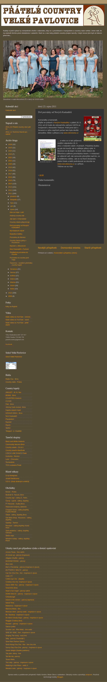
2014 (10, 184)
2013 (10, 187)
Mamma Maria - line (13, 609)
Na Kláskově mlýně (17, 231)
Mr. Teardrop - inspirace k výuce (17, 615)
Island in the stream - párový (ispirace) (20, 600)
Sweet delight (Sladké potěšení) (17, 650)
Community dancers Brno (15, 444)
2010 (10, 293)
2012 (10, 190)
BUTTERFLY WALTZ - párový (17, 570)
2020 (10, 164)
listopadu (13, 199)
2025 (10, 148)
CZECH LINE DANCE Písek (16, 453)
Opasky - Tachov (12, 523)
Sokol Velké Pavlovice (14, 357)
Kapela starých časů (13, 410)
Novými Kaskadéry (62, 123)
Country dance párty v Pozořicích (18, 241)
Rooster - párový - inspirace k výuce (19, 624)
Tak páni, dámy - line (13, 653)
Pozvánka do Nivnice (18, 237)
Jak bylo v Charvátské (18, 219)
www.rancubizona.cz (65, 164)
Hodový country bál (17, 216)
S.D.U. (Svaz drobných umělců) (17, 481)
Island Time (10, 603)
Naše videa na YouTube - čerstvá (18, 317)
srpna (12, 209)
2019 (10, 167)
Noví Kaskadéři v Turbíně (19, 249)
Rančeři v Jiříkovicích (18, 246)
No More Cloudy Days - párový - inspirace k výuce (24, 618)
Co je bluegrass (11, 475)
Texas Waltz (10, 659)
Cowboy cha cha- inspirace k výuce (19, 582)
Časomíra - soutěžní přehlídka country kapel (21, 264)
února (12, 285)
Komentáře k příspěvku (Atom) (65, 253)
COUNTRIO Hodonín (13, 398)
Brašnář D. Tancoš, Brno (15, 495)
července (14, 269)
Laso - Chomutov (12, 459)
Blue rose (9, 564)
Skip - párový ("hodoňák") (15, 638)
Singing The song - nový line (16, 635)
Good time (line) (12, 588)
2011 (10, 193)
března (13, 282)
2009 (10, 296)
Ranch (8, 425)
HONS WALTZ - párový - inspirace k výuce (21, 594)
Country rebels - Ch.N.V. (15, 447)
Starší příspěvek (93, 247)
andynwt (89, 675)
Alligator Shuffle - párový (15, 558)
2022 (10, 157)
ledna (12, 289)
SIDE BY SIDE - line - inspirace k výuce (20, 632)
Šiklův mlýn (10, 536)
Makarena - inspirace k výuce (16, 606)
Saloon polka (10, 626)
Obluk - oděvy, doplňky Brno (16, 515)
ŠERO (8, 428)
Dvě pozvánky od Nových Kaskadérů (19, 226)
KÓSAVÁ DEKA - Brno (14, 413)
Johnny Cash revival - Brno (16, 407)
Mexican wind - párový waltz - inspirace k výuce (23, 612)
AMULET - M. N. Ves (13, 392)
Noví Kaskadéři (11, 416)
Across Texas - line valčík (15, 552)
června (13, 272)
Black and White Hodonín (15, 441)
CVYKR (8, 401)
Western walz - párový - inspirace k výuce (21, 668)
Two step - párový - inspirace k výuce (19, 662)
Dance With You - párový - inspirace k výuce (22, 585)
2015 (10, 180)
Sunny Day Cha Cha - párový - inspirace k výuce (24, 647)
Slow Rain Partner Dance (15, 641)
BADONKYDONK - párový (15, 561)
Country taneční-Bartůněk (15, 450)
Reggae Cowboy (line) (14, 621)
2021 (10, 161)
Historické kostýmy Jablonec (16, 507)
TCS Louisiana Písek (13, 465)
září (11, 206)
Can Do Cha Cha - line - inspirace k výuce (21, 573)
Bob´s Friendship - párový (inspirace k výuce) (22, 567)
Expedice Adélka (16, 234)
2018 (10, 170)
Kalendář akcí (11, 110)
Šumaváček (10, 462)
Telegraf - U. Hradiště (14, 431)
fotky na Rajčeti (11, 306)
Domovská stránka (70, 247)
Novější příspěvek (47, 247)
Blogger (60, 677)
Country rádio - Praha (14, 382)
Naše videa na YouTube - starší (17, 320)
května (13, 276)
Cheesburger (10, 597)
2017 (10, 174)
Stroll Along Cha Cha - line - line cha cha (21, 644)
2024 (10, 151)
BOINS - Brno (11, 395)
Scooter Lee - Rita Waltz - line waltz (19, 629)
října (12, 203)
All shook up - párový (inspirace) (18, 555)
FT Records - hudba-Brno (15, 504)
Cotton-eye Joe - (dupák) (15, 579)
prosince (13, 196)
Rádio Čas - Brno (12, 379)
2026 (10, 144)
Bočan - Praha (11, 492)
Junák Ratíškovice (12, 478)
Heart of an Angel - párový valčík (18, 591)
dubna (12, 279)
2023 (10, 154)
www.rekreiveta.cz (71, 133)
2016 (10, 177)
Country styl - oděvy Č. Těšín (16, 498)
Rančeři (8, 422)
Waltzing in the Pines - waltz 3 (17, 665)
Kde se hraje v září (17, 212)
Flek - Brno (10, 404)
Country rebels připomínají (19, 222)
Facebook (9, 344)
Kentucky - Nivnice (13, 456)
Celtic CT (9, 576)
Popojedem (10, 419)
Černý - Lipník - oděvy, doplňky (17, 501)
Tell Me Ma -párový (13, 656)
